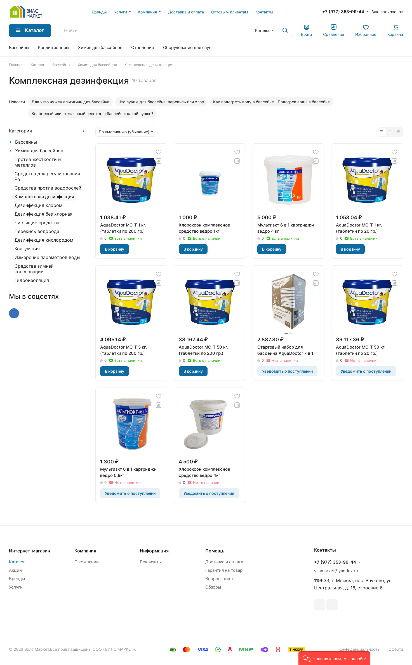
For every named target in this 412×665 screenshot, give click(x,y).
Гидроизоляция (32, 280)
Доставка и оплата (224, 561)
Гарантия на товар (224, 570)
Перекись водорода (37, 231)
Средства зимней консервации (34, 268)
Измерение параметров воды (47, 257)
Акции (15, 570)
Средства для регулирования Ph (47, 176)
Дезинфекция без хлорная (43, 214)
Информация (154, 551)
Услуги (16, 587)
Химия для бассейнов (39, 150)
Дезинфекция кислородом (44, 240)
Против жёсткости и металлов (38, 162)
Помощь (214, 551)
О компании (86, 561)
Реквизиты (151, 561)
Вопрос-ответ (219, 578)
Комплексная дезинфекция (44, 196)
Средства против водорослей (48, 188)
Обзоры (213, 587)
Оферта (396, 649)
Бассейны (26, 142)
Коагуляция (27, 248)
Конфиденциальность (359, 649)
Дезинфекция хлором (38, 205)
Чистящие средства (37, 222)
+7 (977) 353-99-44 (343, 11)
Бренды (17, 578)
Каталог (17, 561)
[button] (334, 658)
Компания (85, 551)
